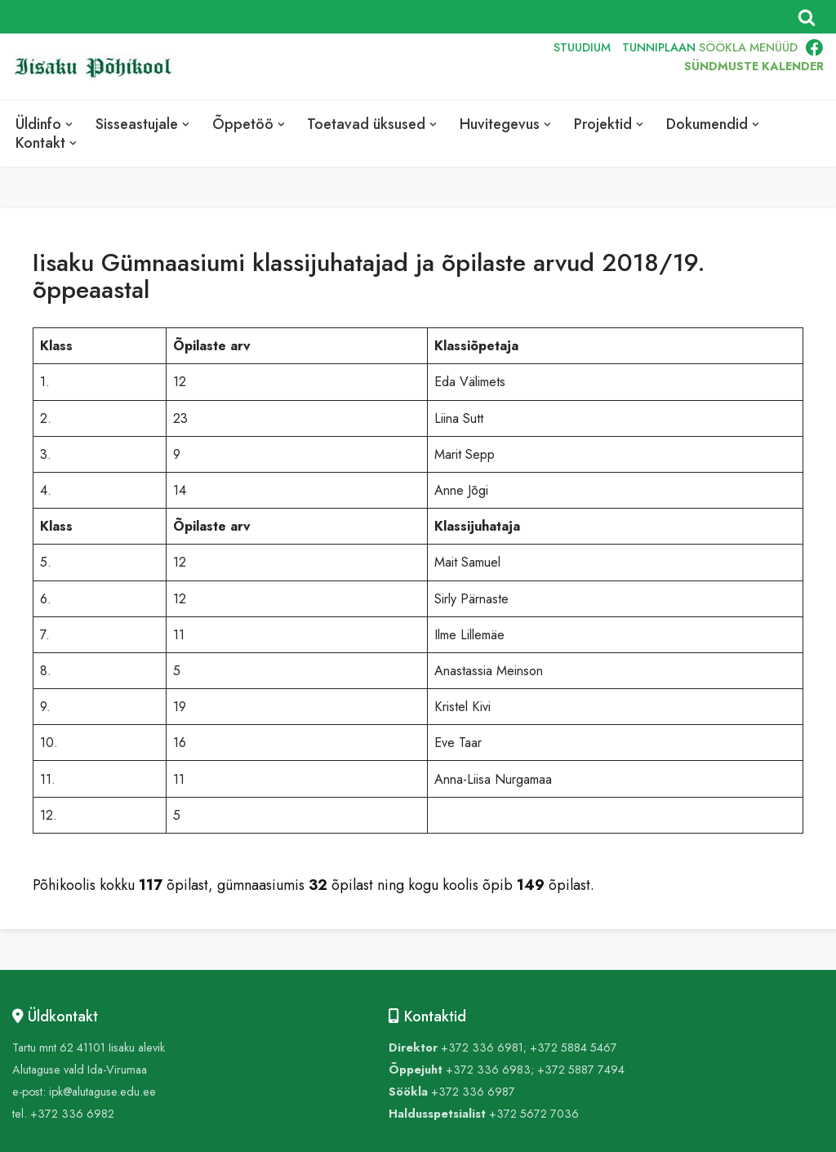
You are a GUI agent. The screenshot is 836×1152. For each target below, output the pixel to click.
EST (431, 67)
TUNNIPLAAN (659, 47)
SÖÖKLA (722, 47)
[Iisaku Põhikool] (98, 67)
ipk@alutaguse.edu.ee (102, 1091)
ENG (469, 67)
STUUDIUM (582, 47)
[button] (69, 124)
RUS (506, 67)
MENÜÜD (773, 47)
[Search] (807, 17)
